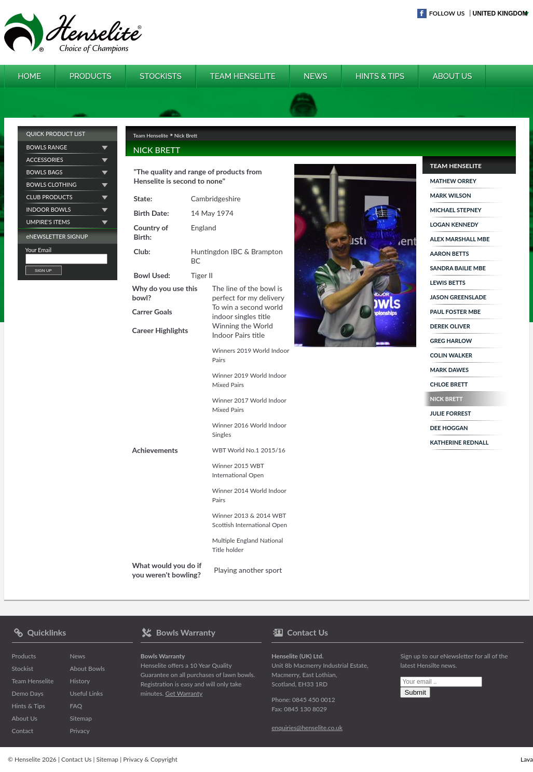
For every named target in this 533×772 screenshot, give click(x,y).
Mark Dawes (449, 369)
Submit (415, 692)
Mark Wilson (450, 195)
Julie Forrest (450, 413)
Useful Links (86, 693)
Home (30, 76)
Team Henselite (243, 76)
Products (91, 76)
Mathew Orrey (453, 180)
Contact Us (76, 759)
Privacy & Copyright (150, 759)
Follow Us (447, 13)
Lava (527, 759)
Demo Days (28, 693)
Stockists (161, 76)
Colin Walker (451, 355)
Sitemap (81, 718)
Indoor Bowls (48, 209)
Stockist (23, 668)
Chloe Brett (449, 384)
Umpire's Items (48, 221)
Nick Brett (446, 398)
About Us (452, 76)
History (80, 681)
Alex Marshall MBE (460, 239)
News (315, 76)
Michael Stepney (456, 209)
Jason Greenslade (458, 297)
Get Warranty (184, 693)
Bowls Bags (44, 172)
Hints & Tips (380, 76)
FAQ (76, 706)
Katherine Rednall (459, 442)
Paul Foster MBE (455, 311)
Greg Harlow (451, 340)
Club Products (49, 197)
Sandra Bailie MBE (458, 268)
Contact (23, 731)
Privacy (79, 731)
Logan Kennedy (454, 224)
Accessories (44, 159)
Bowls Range (46, 147)
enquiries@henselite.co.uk (307, 728)
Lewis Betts (448, 282)
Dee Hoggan (449, 427)
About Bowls (87, 668)
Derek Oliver (450, 326)
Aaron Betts (449, 253)
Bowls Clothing (51, 184)
